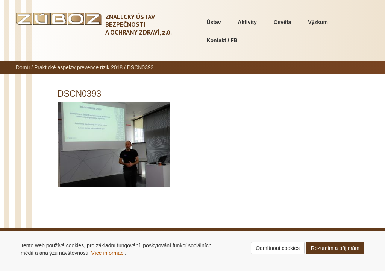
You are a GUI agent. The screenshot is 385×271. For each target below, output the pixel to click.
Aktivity (247, 22)
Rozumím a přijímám (335, 248)
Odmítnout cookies (278, 248)
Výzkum (318, 22)
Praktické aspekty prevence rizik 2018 (78, 67)
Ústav (213, 22)
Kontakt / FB (221, 40)
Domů (23, 67)
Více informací (108, 253)
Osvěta (282, 22)
